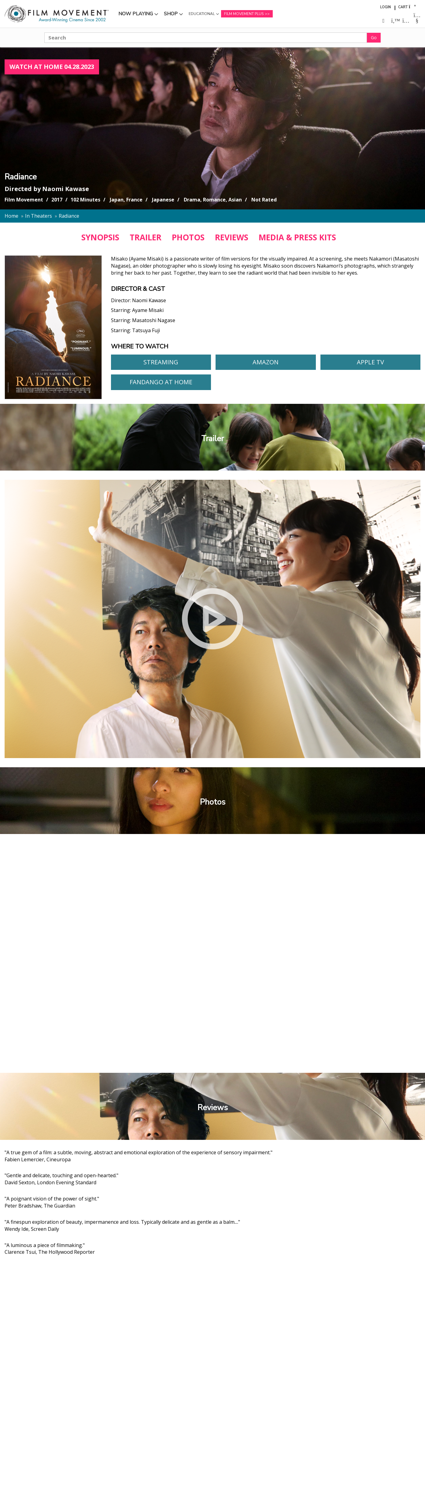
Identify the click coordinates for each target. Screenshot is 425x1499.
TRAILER (145, 237)
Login (385, 7)
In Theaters (38, 215)
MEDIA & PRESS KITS (297, 237)
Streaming (160, 362)
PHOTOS (188, 237)
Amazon (266, 362)
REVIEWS (231, 237)
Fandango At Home (161, 382)
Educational (202, 13)
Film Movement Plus (244, 13)
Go (374, 37)
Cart (403, 7)
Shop (171, 13)
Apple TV (370, 362)
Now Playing (135, 13)
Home (11, 215)
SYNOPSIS (100, 237)
